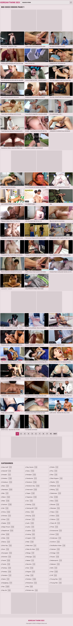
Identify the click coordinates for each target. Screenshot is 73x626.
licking (31, 534)
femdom (6, 575)
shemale (55, 508)
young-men (56, 583)
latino (30, 527)
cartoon (7, 504)
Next (55, 433)
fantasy (6, 568)
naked (30, 560)
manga (30, 553)
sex (54, 497)
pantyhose (32, 583)
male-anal (31, 545)
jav (30, 500)
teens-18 (55, 523)
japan (31, 493)
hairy (30, 471)
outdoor (31, 579)
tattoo (55, 515)
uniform (55, 542)
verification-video (58, 545)
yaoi (54, 571)
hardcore (32, 482)
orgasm (31, 571)
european (7, 553)
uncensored (56, 530)
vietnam (55, 549)
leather (31, 530)
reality (55, 482)
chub (5, 519)
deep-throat (8, 527)
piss (54, 471)
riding (55, 489)
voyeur (55, 556)
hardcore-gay (33, 486)
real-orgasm (57, 478)
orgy (30, 575)
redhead (55, 486)
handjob (31, 474)
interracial (32, 489)
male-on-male (33, 549)
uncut (55, 534)
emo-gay (7, 545)
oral (30, 568)
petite (54, 467)
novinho (31, 564)
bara (5, 486)
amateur (7, 478)
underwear (56, 538)
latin (30, 523)
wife (54, 568)
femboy (6, 571)
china (6, 512)
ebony (6, 542)
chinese (6, 515)
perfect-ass (32, 590)
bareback (7, 489)
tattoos (55, 519)
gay (6, 586)
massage (31, 556)
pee (30, 586)
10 (51, 433)
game (6, 579)
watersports (56, 560)
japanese (32, 497)
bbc (5, 493)
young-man (56, 579)
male (30, 542)
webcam (55, 564)
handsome (32, 478)
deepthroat (7, 530)
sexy (54, 500)
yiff (54, 575)
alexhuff (6, 471)
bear (5, 500)
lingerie (31, 538)
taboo (54, 512)
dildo (5, 538)
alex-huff (7, 467)
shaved (55, 504)
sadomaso (56, 493)
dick (5, 534)
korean (31, 519)
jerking (31, 504)
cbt (5, 508)
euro (5, 549)
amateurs (7, 482)
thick (54, 527)
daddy (6, 523)
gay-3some (32, 467)
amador (6, 474)
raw (54, 474)
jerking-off (32, 508)
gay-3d (6, 590)
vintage (55, 553)
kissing (31, 515)
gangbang (7, 583)
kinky (30, 512)
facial (6, 560)
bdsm (6, 497)
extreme (6, 556)
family (6, 564)
